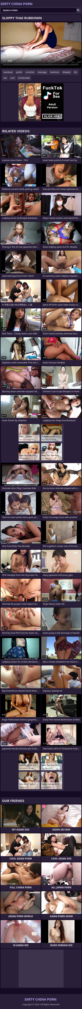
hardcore (54, 72)
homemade (24, 77)
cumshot (30, 72)
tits (75, 72)
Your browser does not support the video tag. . (41, 45)
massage (42, 72)
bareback (8, 72)
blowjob (66, 72)
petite (19, 72)
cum (12, 77)
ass (5, 77)
